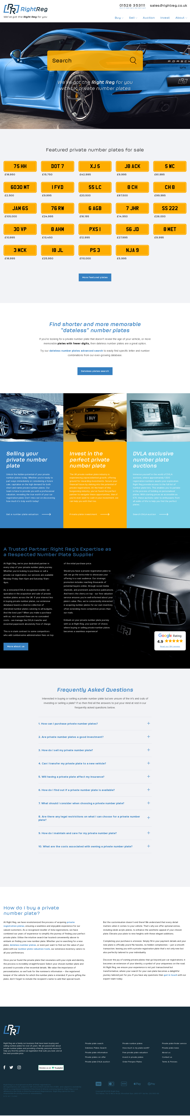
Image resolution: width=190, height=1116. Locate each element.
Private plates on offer (95, 1060)
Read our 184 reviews (170, 649)
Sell (133, 17)
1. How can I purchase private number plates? (68, 726)
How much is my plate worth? (135, 1051)
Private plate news (170, 1051)
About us (166, 1055)
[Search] (95, 61)
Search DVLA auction (144, 516)
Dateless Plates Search (96, 1051)
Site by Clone (10, 1099)
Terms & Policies (169, 1064)
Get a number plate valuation (22, 516)
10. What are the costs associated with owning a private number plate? (85, 849)
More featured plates (95, 279)
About (181, 17)
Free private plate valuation (135, 1055)
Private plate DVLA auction (97, 1064)
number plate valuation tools (34, 951)
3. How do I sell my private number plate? (65, 752)
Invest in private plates (132, 1060)
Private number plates (132, 1046)
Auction (149, 17)
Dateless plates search (95, 373)
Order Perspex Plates (132, 1064)
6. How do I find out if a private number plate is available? (76, 792)
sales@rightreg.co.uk (168, 5)
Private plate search (94, 1046)
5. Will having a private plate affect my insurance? (71, 779)
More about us (17, 649)
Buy (119, 17)
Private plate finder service (174, 1046)
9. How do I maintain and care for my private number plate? (77, 835)
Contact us (167, 1060)
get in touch (170, 977)
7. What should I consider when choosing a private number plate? (81, 805)
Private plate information (96, 1055)
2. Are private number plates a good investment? (71, 739)
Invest (165, 17)
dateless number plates (23, 947)
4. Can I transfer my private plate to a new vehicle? (72, 766)
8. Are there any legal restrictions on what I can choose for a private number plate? (89, 821)
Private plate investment (83, 516)
